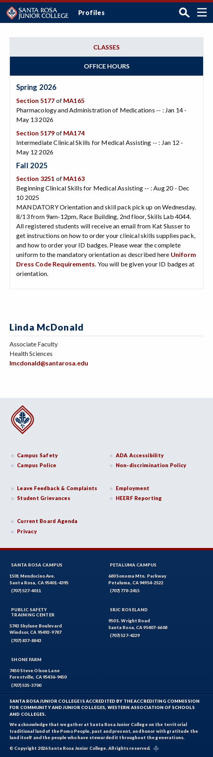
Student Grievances (43, 498)
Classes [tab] (106, 47)
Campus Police (37, 465)
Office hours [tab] (107, 66)
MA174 (74, 133)
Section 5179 (35, 133)
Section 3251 (35, 178)
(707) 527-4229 (125, 635)
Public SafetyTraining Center (33, 612)
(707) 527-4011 (26, 590)
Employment (133, 488)
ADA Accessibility (140, 455)
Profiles (91, 12)
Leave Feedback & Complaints (57, 488)
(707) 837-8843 (26, 640)
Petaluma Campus (133, 564)
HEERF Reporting (139, 498)
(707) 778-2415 (125, 590)
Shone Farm (26, 659)
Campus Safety (37, 455)
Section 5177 (35, 100)
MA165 (74, 100)
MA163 (74, 178)
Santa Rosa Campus (37, 564)
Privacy (27, 531)
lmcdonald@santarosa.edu (48, 363)
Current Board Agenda (47, 521)
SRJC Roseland (129, 609)
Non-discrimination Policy (151, 465)
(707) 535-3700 (26, 685)
